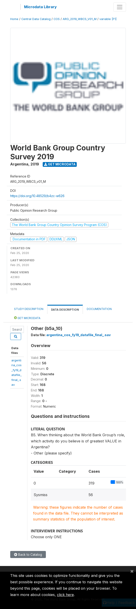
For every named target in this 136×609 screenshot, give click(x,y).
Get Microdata (60, 164)
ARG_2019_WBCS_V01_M (79, 19)
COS (57, 19)
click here (65, 594)
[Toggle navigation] (119, 7)
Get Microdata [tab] (27, 318)
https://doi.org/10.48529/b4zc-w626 (37, 196)
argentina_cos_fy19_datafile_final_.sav (78, 335)
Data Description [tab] (65, 309)
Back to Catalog (28, 554)
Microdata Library (40, 7)
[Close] (132, 571)
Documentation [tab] (99, 309)
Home (14, 19)
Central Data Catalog (36, 19)
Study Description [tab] (28, 309)
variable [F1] (107, 19)
